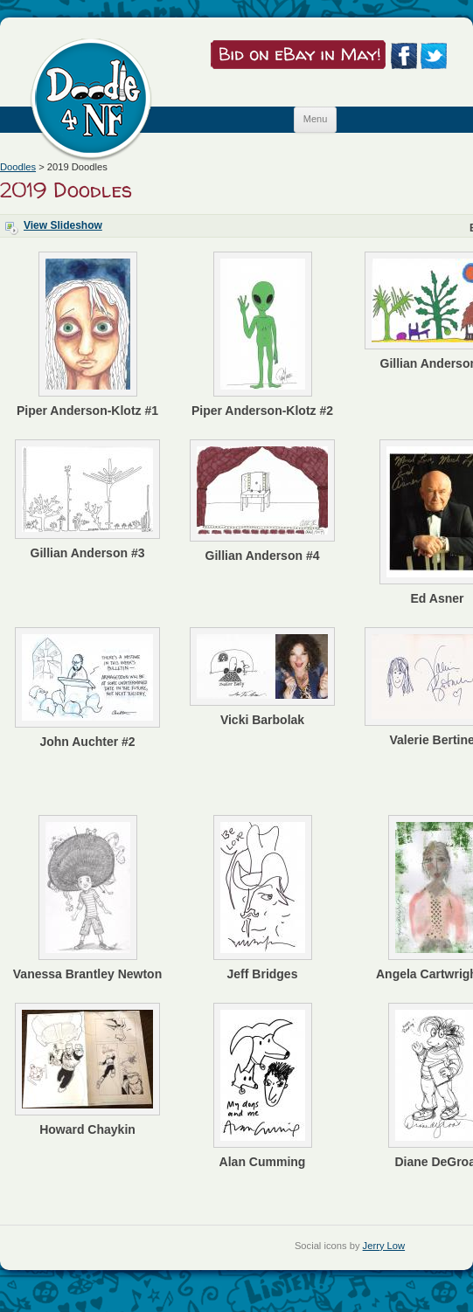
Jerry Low (384, 1245)
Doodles (18, 167)
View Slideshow (63, 225)
